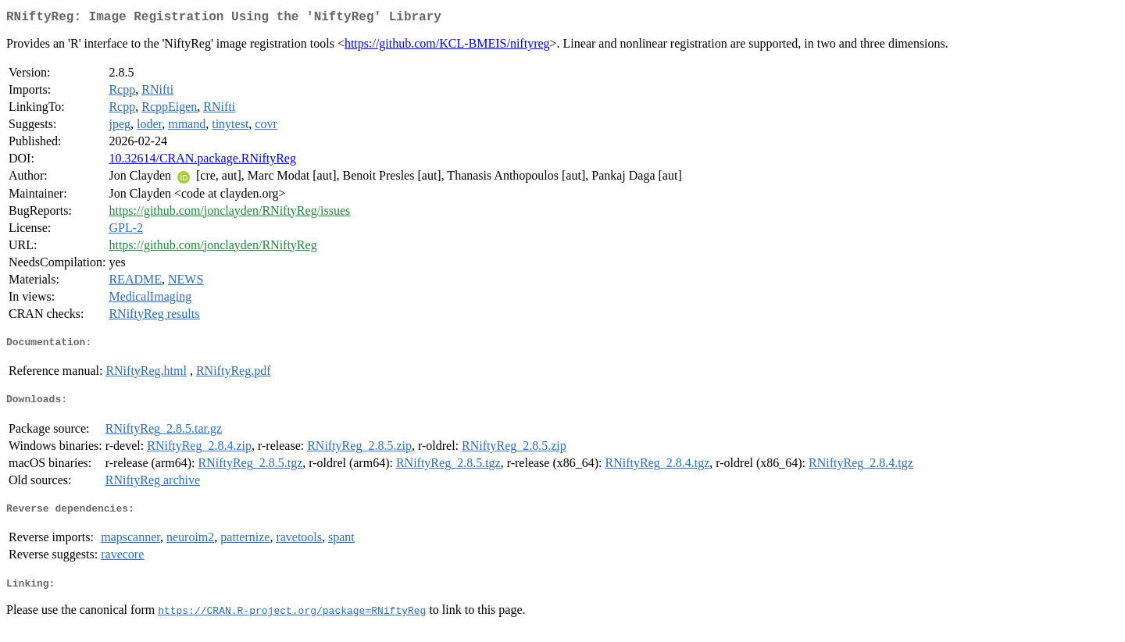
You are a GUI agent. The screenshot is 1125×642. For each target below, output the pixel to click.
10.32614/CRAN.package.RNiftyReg (202, 161)
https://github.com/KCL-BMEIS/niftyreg (447, 46)
